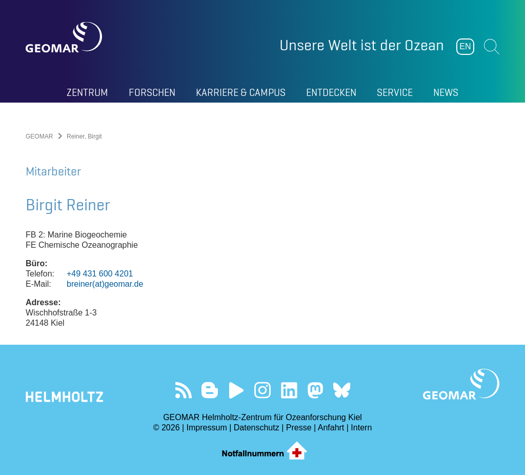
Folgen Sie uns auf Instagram (263, 390)
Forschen (152, 92)
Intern (361, 427)
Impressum (207, 427)
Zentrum (87, 92)
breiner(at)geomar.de (105, 284)
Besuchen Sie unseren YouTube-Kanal (236, 390)
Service (395, 92)
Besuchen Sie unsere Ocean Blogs (210, 390)
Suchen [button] (491, 46)
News (445, 92)
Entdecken (331, 92)
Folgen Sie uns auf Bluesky (342, 390)
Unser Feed (183, 390)
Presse (299, 427)
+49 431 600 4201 (100, 273)
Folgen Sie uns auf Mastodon (315, 390)
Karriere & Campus (241, 92)
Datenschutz (256, 427)
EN (465, 46)
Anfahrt (331, 427)
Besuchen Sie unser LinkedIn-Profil (289, 390)
